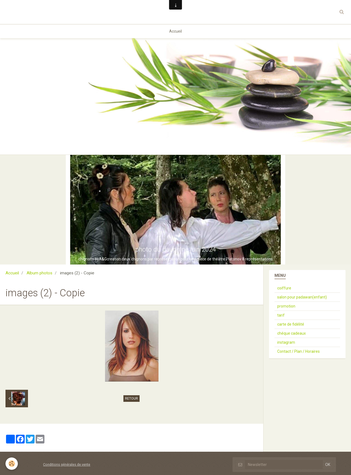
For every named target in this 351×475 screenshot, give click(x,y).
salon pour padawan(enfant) (302, 297)
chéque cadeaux (291, 333)
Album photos (39, 273)
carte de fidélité (290, 324)
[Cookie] (11, 463)
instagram (286, 342)
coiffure (284, 288)
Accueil (175, 31)
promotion (286, 306)
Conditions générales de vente (66, 464)
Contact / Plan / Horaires (298, 351)
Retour (131, 398)
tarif (281, 315)
